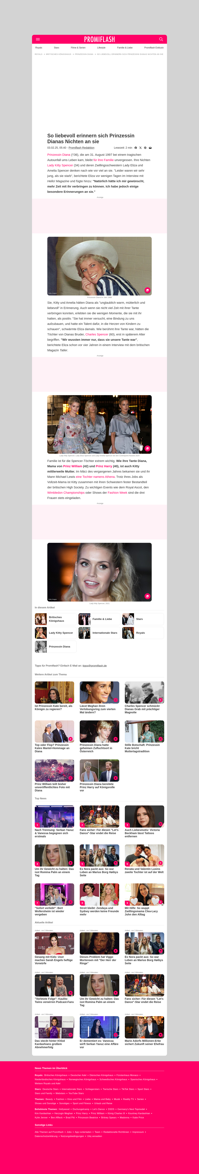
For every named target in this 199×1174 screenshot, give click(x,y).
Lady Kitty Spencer (60, 165)
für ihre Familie (103, 160)
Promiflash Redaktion (81, 147)
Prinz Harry (104, 466)
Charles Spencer (96, 334)
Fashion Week (117, 492)
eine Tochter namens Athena (95, 477)
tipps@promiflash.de (95, 665)
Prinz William (72, 466)
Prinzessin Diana (58, 154)
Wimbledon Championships (66, 492)
